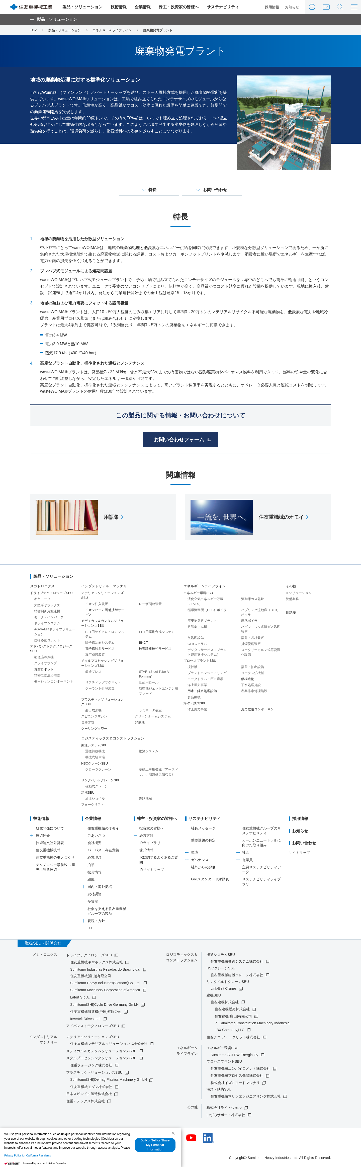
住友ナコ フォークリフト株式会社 (233, 1037)
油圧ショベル (95, 798)
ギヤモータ (42, 599)
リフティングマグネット (103, 682)
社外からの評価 (203, 867)
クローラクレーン (98, 769)
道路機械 (145, 798)
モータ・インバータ (48, 617)
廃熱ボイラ (249, 621)
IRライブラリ (149, 843)
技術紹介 (43, 835)
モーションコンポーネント (53, 681)
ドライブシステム (47, 623)
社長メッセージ (203, 828)
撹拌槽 (192, 667)
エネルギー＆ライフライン (205, 586)
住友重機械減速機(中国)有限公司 (96, 1012)
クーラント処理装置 (100, 688)
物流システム (148, 751)
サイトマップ (299, 853)
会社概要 (94, 843)
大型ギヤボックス (47, 605)
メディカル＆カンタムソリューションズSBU (101, 1051)
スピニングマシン (94, 716)
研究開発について (50, 828)
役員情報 (94, 872)
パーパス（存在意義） (105, 850)
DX (89, 928)
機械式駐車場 (95, 757)
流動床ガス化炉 (252, 599)
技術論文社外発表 (50, 843)
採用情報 (272, 7)
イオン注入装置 (96, 604)
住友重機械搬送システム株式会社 (237, 961)
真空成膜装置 (95, 654)
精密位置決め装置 (47, 675)
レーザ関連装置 (150, 604)
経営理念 (94, 857)
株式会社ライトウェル (224, 1108)
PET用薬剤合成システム (156, 632)
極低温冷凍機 (44, 657)
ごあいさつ (96, 835)
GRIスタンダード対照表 (210, 879)
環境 (194, 852)
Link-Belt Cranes (224, 988)
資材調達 (94, 894)
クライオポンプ (45, 663)
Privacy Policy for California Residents (27, 1155)
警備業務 (292, 599)
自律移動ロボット (47, 640)
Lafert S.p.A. (80, 997)
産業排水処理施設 (254, 691)
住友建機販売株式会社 (232, 1009)
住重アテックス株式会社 (85, 1101)
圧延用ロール (148, 682)
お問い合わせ (326, 7)
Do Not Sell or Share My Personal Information (154, 1145)
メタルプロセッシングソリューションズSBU (101, 1058)
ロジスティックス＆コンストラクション (112, 738)
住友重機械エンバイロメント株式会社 (240, 1068)
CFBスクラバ (197, 644)
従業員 (247, 860)
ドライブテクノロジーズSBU (89, 955)
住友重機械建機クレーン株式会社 (237, 975)
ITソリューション (299, 593)
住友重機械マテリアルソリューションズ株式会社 (108, 1044)
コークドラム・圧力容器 (205, 679)
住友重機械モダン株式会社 (91, 1087)
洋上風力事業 (197, 685)
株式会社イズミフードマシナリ (235, 1083)
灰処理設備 (196, 638)
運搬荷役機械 (95, 751)
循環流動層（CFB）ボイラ (207, 610)
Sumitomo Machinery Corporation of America (105, 990)
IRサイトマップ (151, 870)
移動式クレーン (96, 786)
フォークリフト (92, 804)
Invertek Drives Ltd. (85, 1019)
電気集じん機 (197, 627)
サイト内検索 (340, 7)
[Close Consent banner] (173, 1133)
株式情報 (146, 850)
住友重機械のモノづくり (55, 857)
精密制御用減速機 (47, 611)
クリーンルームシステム (153, 716)
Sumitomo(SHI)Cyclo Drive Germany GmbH (104, 1005)
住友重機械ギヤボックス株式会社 (96, 962)
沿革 (91, 865)
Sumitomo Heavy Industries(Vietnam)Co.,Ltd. (105, 983)
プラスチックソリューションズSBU (94, 1072)
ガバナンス (200, 860)
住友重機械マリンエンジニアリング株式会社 (246, 1096)
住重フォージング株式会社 (91, 1065)
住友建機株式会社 (225, 1002)
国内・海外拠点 (99, 887)
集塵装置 (87, 722)
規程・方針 (96, 921)
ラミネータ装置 (150, 710)
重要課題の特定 (203, 840)
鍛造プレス (93, 672)
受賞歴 (92, 901)
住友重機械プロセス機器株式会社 (237, 1075)
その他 (291, 586)
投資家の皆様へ (151, 828)
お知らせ (292, 7)
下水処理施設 (251, 685)
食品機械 (194, 697)
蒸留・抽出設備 (252, 667)
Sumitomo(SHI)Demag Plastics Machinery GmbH (108, 1079)
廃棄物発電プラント (202, 621)
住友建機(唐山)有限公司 (233, 1016)
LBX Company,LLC (229, 1030)
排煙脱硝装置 (251, 644)
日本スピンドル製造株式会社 (89, 1094)
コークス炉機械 (252, 673)
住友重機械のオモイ (103, 828)
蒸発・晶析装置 (252, 638)
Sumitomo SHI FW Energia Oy (234, 1055)
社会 (245, 852)
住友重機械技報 (48, 850)
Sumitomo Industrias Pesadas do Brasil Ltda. (105, 969)
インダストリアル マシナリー (105, 586)
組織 (91, 879)
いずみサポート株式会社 (226, 1115)
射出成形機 (93, 710)
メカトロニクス (42, 586)
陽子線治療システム (100, 642)
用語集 (291, 613)
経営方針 (146, 835)
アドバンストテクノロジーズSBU (92, 1026)
